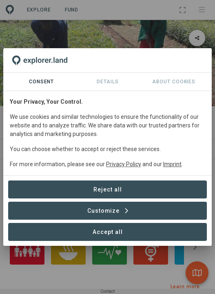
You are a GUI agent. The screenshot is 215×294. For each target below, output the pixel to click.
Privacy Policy (123, 164)
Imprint (172, 164)
